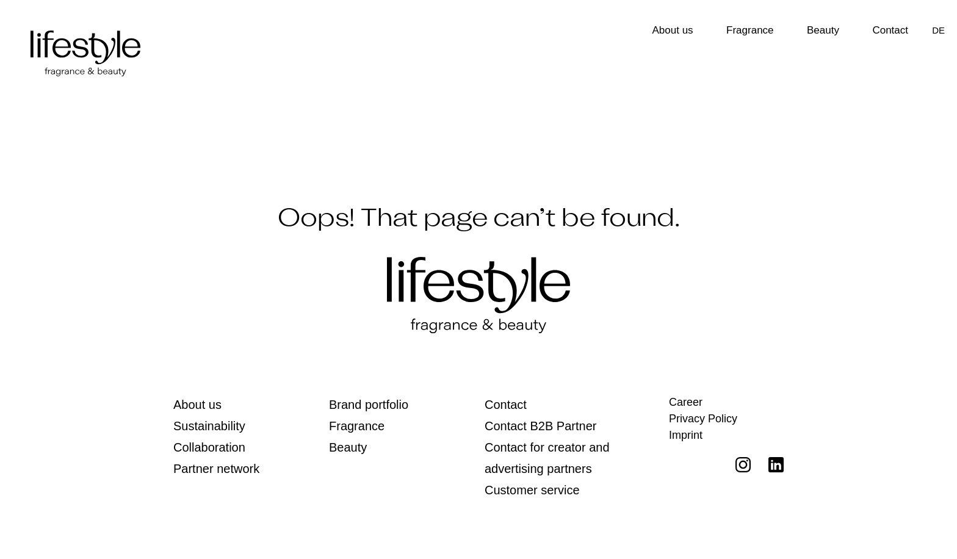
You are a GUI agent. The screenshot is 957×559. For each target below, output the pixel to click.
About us (672, 30)
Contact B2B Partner (540, 426)
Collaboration (209, 447)
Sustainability (209, 426)
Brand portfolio (368, 404)
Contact (890, 30)
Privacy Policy (703, 419)
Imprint (685, 435)
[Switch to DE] (938, 30)
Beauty (823, 30)
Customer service (532, 490)
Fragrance (749, 30)
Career (685, 402)
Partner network (216, 468)
